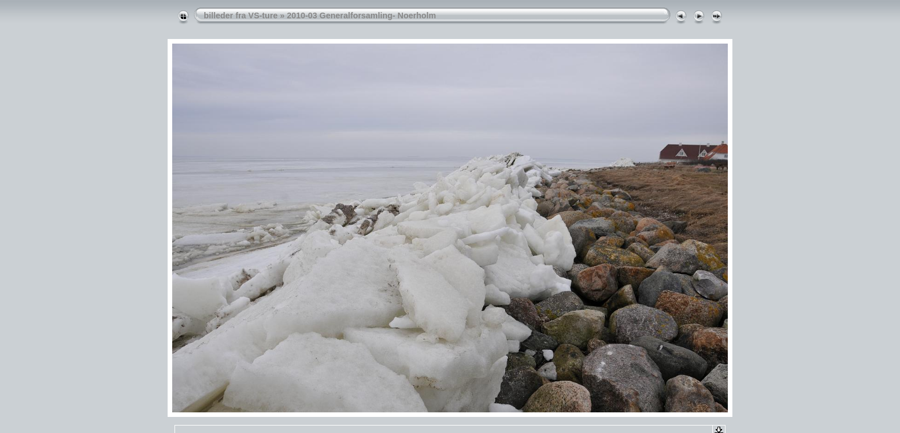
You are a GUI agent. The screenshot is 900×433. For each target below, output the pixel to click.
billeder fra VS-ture (241, 15)
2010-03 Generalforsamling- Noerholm (361, 15)
